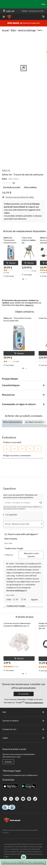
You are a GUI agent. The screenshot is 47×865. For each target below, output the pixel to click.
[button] (11, 263)
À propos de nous (24, 729)
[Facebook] (5, 799)
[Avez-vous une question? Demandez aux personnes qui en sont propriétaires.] (23, 503)
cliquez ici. (29, 305)
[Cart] (43, 17)
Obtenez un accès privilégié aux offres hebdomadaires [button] (23, 863)
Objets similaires (30, 187)
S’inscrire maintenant (34, 702)
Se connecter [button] (23, 694)
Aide (24, 712)
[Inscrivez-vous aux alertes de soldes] (18, 197)
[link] (9, 182)
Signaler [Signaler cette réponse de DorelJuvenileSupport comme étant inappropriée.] (34, 599)
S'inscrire (8, 762)
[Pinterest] (29, 799)
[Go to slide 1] (24, 68)
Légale (24, 738)
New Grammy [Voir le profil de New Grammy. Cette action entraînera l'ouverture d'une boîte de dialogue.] (11, 538)
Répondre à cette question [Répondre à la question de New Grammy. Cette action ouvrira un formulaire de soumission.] (31, 554)
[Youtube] (23, 799)
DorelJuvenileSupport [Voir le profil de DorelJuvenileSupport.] (16, 590)
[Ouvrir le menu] (4, 17)
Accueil (5, 30)
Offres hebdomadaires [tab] (12, 422)
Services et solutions (24, 720)
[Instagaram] (17, 799)
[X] (11, 799)
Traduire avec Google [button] (14, 548)
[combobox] (26, 524)
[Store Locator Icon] (4, 11)
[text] (11, 271)
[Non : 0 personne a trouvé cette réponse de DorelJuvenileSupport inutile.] (24, 599)
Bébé (13, 30)
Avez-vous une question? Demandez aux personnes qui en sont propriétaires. (20, 496)
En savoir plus (8, 779)
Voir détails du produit (11, 187)
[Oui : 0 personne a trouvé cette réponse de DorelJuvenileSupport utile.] (16, 599)
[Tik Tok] (35, 799)
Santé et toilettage (27, 30)
